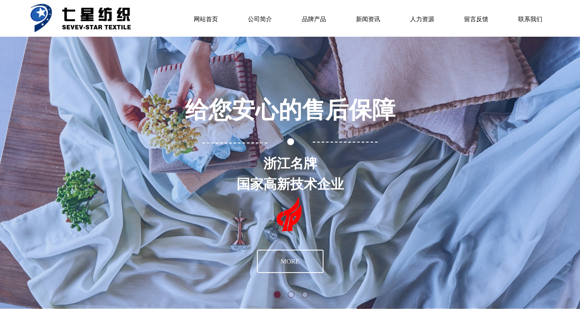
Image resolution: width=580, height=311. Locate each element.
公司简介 (260, 19)
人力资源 (422, 19)
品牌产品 (314, 19)
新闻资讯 (368, 19)
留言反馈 (476, 19)
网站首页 (206, 19)
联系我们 (530, 19)
